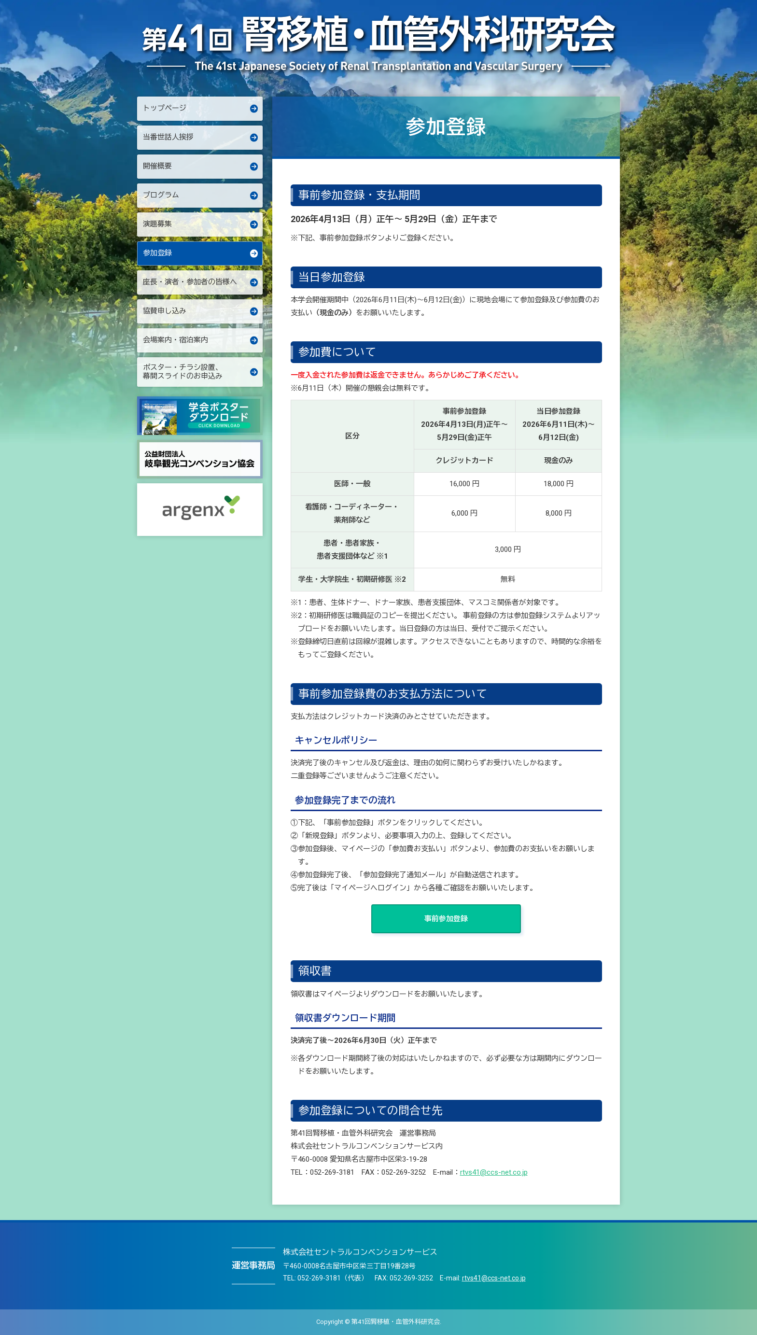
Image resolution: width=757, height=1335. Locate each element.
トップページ (164, 108)
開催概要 (157, 166)
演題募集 (157, 224)
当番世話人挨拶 (168, 137)
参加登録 (157, 253)
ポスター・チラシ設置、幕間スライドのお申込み (183, 371)
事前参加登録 (446, 918)
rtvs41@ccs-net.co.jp (494, 1172)
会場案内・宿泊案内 (175, 340)
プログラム (161, 195)
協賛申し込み (164, 311)
